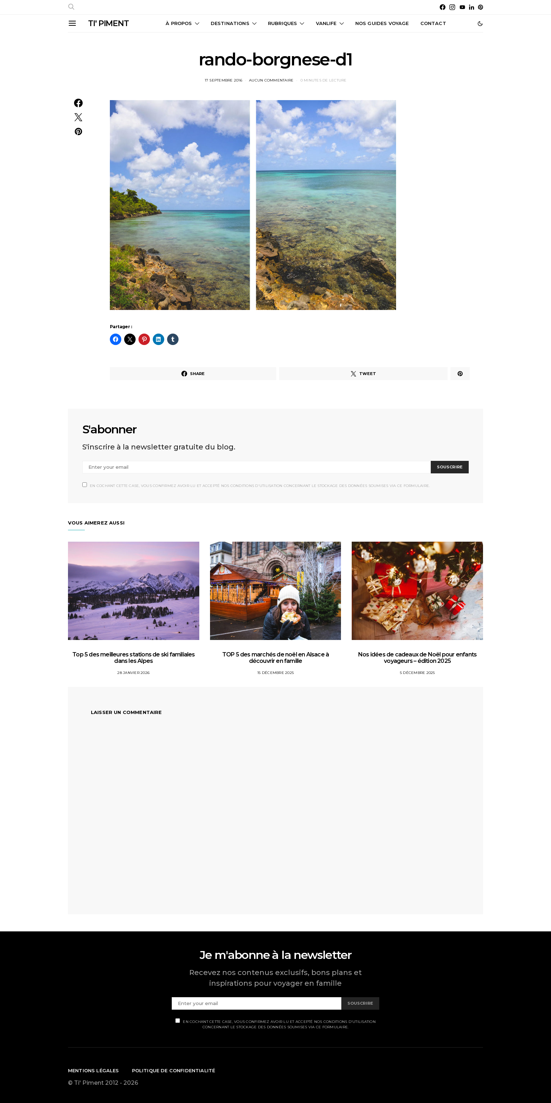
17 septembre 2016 (223, 80)
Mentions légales (93, 1070)
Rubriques (282, 23)
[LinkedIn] (471, 7)
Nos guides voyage (382, 23)
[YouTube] (462, 7)
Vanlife (326, 23)
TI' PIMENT (108, 23)
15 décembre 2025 (275, 672)
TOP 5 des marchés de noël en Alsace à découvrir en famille (275, 657)
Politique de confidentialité (173, 1070)
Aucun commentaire (271, 80)
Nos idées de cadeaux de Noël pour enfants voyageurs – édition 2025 (417, 657)
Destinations (230, 23)
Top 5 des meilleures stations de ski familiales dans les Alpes (133, 657)
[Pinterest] (480, 7)
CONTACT (433, 23)
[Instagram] (452, 7)
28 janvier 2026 (133, 672)
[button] (480, 23)
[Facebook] (442, 7)
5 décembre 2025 (417, 672)
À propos (179, 23)
